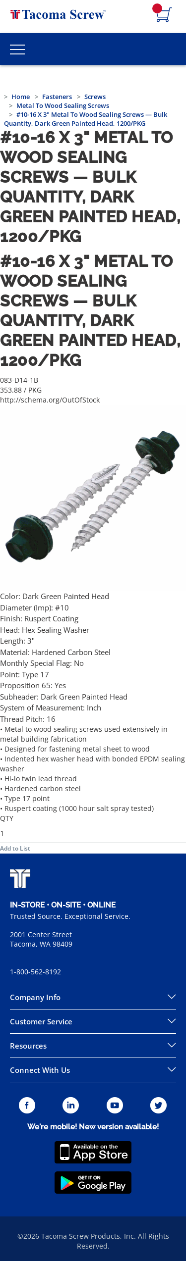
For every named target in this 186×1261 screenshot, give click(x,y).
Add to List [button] (15, 848)
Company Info (35, 997)
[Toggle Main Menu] (17, 49)
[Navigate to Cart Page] (164, 15)
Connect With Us (40, 1070)
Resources (28, 1046)
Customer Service (41, 1021)
